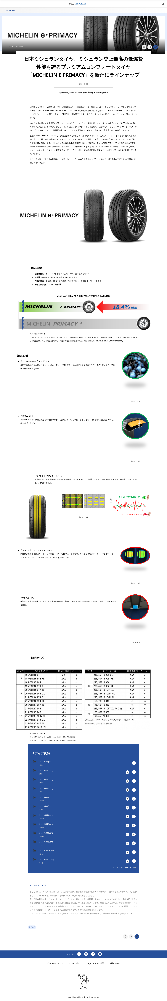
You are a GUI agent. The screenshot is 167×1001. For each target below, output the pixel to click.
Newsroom (10, 10)
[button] (162, 3)
